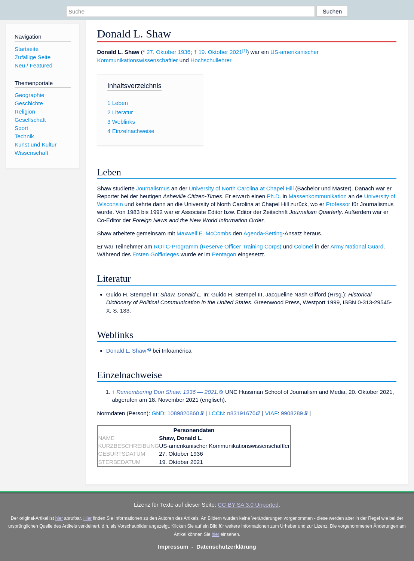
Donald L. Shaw (126, 350)
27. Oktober (161, 52)
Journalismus (152, 188)
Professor (338, 204)
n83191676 (241, 413)
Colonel (303, 246)
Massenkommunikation (318, 196)
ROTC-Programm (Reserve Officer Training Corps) (218, 246)
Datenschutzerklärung (226, 546)
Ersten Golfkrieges (155, 254)
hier (59, 518)
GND (157, 413)
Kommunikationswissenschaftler (137, 60)
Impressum (173, 546)
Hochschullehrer (210, 60)
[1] (244, 50)
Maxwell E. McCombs (204, 233)
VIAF (271, 413)
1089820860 (183, 413)
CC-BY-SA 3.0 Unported (248, 504)
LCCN (216, 413)
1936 (184, 52)
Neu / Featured (33, 65)
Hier (87, 518)
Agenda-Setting (263, 233)
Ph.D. (274, 196)
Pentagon (224, 254)
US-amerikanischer (294, 52)
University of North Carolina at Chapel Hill (241, 188)
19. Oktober (213, 52)
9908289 (292, 413)
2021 (236, 52)
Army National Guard (356, 246)
